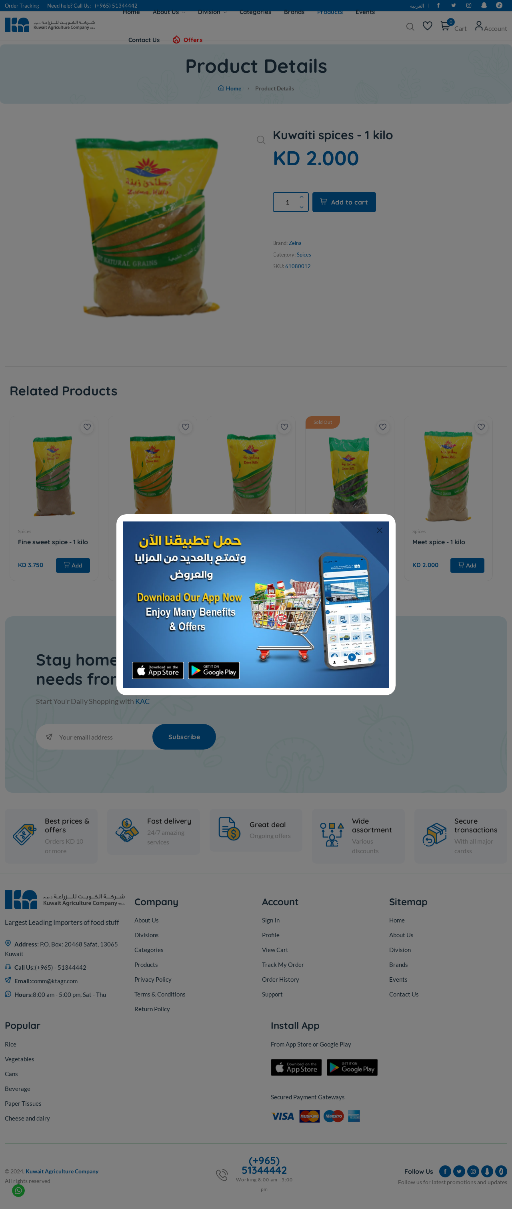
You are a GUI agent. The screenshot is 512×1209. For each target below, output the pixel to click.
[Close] (379, 530)
